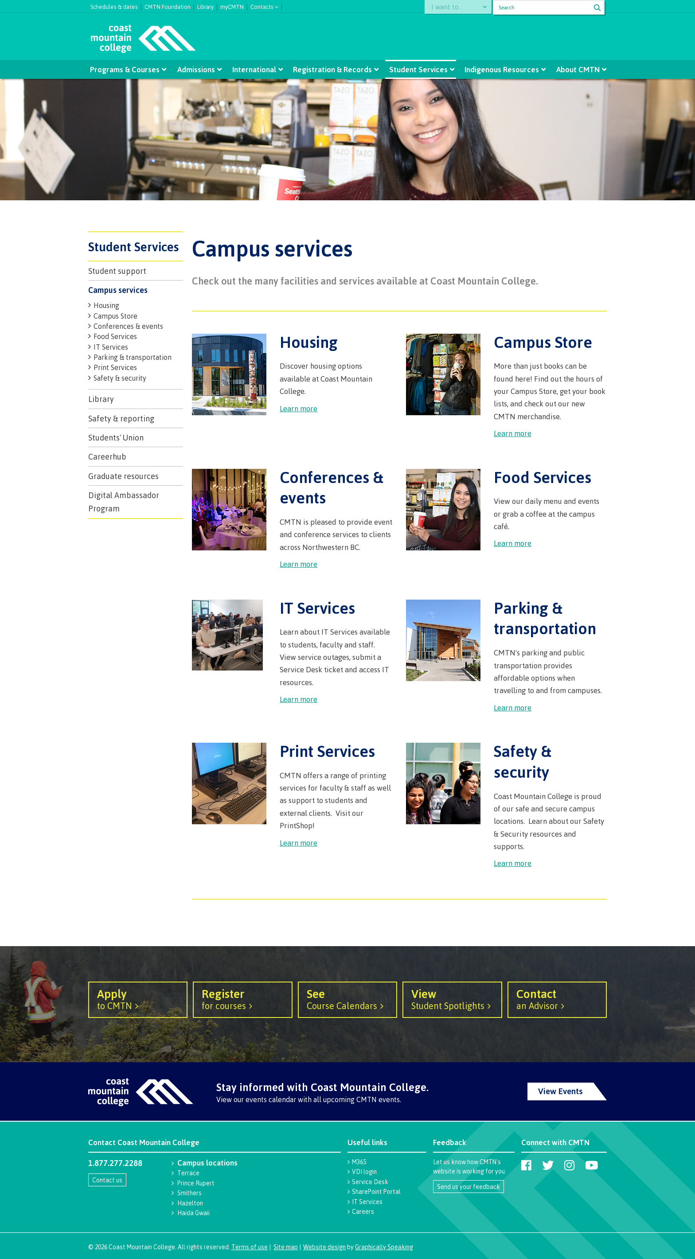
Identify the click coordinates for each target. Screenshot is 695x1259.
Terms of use (249, 1247)
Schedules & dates (114, 5)
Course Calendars (347, 998)
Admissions (197, 69)
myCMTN (232, 5)
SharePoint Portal (376, 1191)
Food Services (115, 336)
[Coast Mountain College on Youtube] (591, 1165)
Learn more (298, 408)
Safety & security (120, 378)
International (255, 69)
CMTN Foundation (167, 5)
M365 (359, 1161)
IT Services (111, 347)
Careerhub (107, 456)
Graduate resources (123, 476)
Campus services (118, 290)
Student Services (417, 69)
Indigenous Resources (500, 69)
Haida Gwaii (193, 1212)
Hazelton (190, 1203)
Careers (363, 1211)
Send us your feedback (468, 1186)
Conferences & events (128, 326)
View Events (560, 1091)
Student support (117, 271)
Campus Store (115, 316)
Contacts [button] (261, 6)
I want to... (450, 7)
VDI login (364, 1171)
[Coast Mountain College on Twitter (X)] (548, 1165)
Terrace (188, 1173)
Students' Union (116, 437)
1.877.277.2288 (115, 1163)
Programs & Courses (126, 69)
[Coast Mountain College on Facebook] (526, 1165)
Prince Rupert (196, 1183)
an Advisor (557, 998)
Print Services (115, 367)
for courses (242, 998)
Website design (324, 1247)
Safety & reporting (121, 418)
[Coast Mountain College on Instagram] (569, 1165)
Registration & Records (332, 69)
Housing (106, 305)
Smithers (189, 1193)
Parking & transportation (133, 357)
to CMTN (138, 998)
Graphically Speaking (384, 1247)
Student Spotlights (452, 998)
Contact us (107, 1180)
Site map (285, 1247)
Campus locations (207, 1162)
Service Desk (370, 1181)
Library (205, 5)
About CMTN (575, 69)
